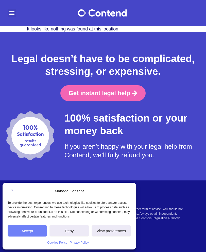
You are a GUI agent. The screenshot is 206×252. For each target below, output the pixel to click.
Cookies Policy (57, 242)
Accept (27, 231)
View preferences (111, 231)
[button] (12, 13)
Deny (69, 231)
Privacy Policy (79, 242)
